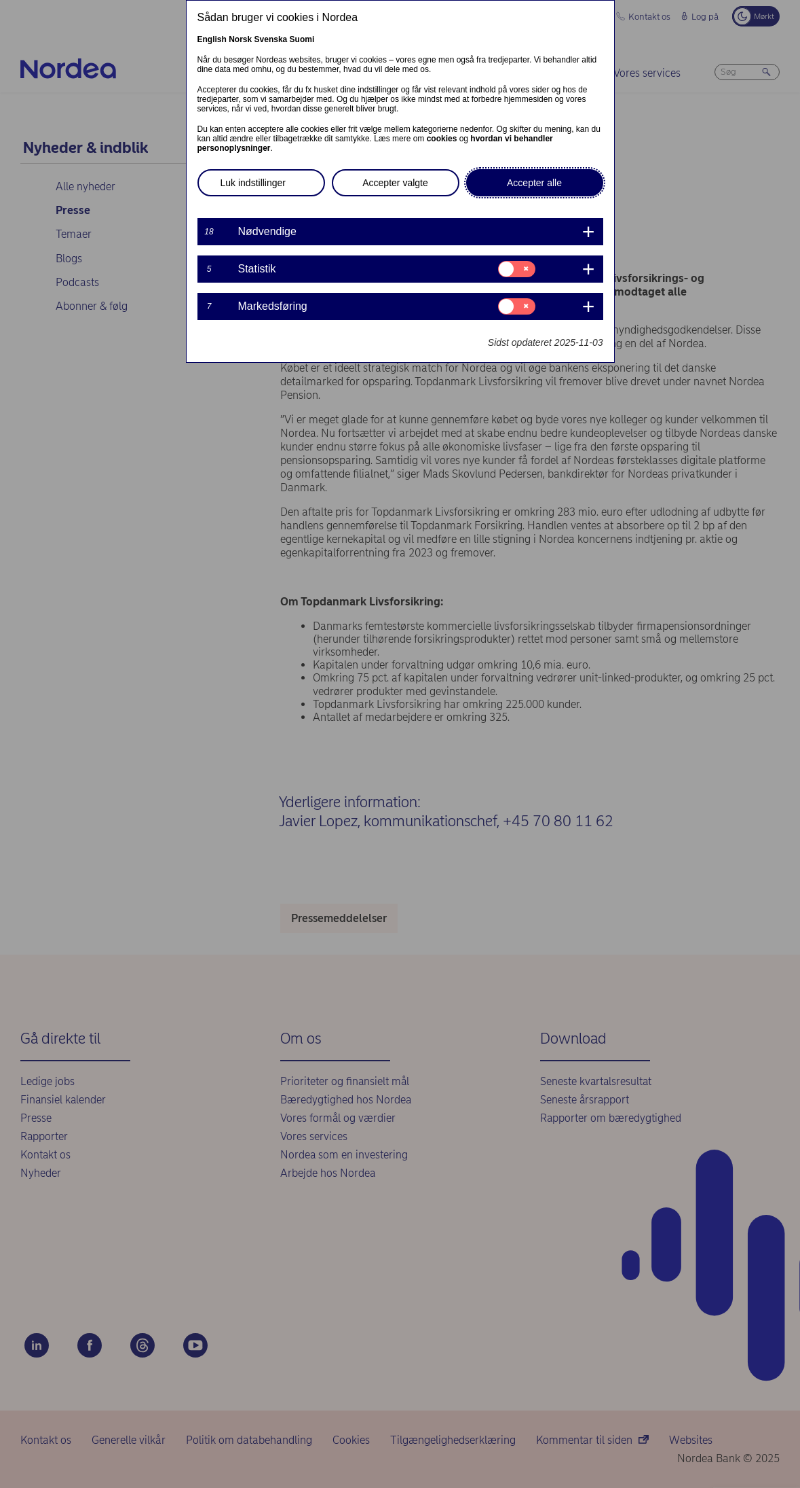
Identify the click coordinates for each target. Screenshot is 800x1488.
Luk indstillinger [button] (253, 182)
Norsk (240, 39)
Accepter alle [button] (534, 182)
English (212, 39)
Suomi (302, 39)
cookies (442, 138)
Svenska (271, 39)
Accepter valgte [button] (395, 182)
